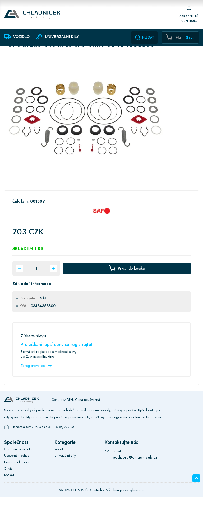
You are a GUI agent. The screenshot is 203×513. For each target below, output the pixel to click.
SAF (43, 313)
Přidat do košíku (126, 284)
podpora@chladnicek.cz (136, 473)
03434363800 (43, 321)
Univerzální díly (65, 471)
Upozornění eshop (17, 471)
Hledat (144, 37)
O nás (8, 484)
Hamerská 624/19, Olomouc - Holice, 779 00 (45, 442)
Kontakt (9, 490)
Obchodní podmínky (19, 465)
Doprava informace (18, 478)
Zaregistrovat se (36, 381)
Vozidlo (59, 465)
